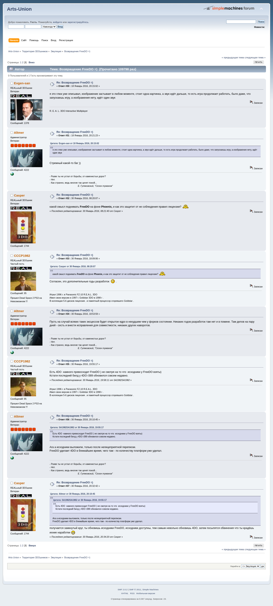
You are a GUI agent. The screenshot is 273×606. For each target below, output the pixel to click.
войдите (57, 22)
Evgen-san (22, 83)
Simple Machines (150, 589)
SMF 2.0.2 (123, 589)
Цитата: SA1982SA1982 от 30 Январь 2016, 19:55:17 (77, 427)
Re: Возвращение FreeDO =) (75, 82)
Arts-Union (19, 9)
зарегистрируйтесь (77, 22)
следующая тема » (255, 57)
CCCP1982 (22, 255)
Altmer (19, 132)
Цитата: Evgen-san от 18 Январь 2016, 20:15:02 (74, 143)
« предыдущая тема (233, 57)
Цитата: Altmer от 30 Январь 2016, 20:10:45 (72, 494)
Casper (19, 195)
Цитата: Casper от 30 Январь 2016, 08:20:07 (72, 266)
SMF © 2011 (135, 589)
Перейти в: (235, 566)
